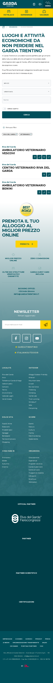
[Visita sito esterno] (49, 157)
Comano (5, 387)
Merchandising (34, 436)
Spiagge (5, 433)
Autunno (5, 464)
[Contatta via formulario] (44, 157)
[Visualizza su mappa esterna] (35, 157)
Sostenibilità (33, 439)
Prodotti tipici (7, 430)
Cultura (32, 430)
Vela (30, 405)
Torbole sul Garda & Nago (11, 381)
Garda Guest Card (35, 467)
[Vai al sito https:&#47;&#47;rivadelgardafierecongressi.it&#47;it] (26, 518)
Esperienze (26, 13)
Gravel (31, 384)
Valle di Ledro (7, 384)
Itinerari (32, 378)
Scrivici (28, 639)
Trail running (34, 399)
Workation (33, 482)
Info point (32, 476)
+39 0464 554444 (27, 291)
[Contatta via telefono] (39, 157)
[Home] (3, 27)
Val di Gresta (7, 399)
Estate (4, 461)
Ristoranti (6, 427)
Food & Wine (7, 424)
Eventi (31, 424)
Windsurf (32, 402)
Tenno (4, 390)
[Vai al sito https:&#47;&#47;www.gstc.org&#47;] (26, 613)
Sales (44, 642)
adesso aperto (10, 109)
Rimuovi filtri (10, 127)
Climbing (32, 393)
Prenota (25, 244)
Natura (31, 427)
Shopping (6, 442)
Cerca (26, 115)
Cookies (18, 639)
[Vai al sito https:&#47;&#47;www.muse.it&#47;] (26, 584)
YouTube (37, 338)
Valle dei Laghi (7, 396)
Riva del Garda (7, 375)
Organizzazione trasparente (26, 642)
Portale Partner (29, 646)
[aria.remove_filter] (16, 134)
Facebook (16, 338)
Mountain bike (34, 381)
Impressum (7, 639)
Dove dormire (34, 458)
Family (31, 433)
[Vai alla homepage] (10, 4)
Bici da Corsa (34, 387)
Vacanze (44, 13)
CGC (41, 646)
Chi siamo (14, 646)
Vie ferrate (33, 396)
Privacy (38, 639)
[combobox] (26, 83)
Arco (4, 378)
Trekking (32, 390)
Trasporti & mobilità (36, 473)
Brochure (32, 479)
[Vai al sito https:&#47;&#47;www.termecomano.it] (26, 553)
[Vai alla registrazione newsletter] (45, 324)
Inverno (5, 467)
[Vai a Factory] (26, 667)
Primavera (6, 458)
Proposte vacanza (35, 464)
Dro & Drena (7, 393)
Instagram (26, 338)
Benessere (6, 436)
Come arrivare (34, 470)
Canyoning (33, 408)
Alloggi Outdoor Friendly (38, 375)
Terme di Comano (9, 439)
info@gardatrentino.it (26, 294)
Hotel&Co (9, 13)
